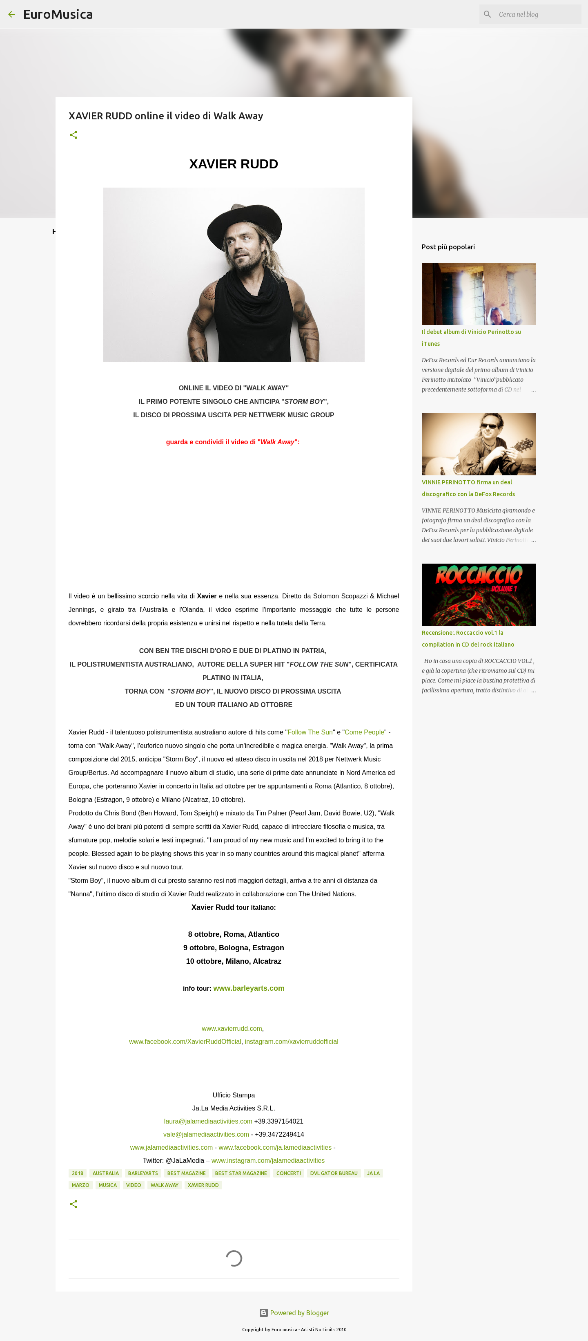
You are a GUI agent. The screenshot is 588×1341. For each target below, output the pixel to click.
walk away (164, 1185)
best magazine (186, 1173)
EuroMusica (58, 14)
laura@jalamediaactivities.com (208, 1121)
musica (108, 1185)
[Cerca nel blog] (538, 14)
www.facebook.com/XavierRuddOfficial (185, 1041)
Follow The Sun (310, 732)
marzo (80, 1185)
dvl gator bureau (334, 1173)
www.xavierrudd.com (232, 1028)
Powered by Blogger (294, 1312)
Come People (364, 732)
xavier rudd (203, 1185)
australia (106, 1173)
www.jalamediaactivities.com (171, 1147)
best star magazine (241, 1173)
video (133, 1185)
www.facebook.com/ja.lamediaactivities (275, 1147)
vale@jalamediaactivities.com (206, 1134)
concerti (288, 1173)
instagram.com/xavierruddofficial (292, 1041)
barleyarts (143, 1173)
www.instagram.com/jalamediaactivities (268, 1160)
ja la (373, 1173)
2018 (77, 1173)
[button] (73, 135)
